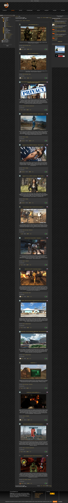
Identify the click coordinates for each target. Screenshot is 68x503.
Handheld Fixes (34, 362)
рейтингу (24, 20)
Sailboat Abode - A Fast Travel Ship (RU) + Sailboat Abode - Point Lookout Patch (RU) (34, 332)
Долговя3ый (23, 140)
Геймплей (29, 479)
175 (28, 483)
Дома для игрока (28, 323)
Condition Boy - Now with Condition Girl (34, 392)
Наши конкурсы (60, 16)
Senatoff (22, 483)
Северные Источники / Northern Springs (59, 31)
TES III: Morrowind (8, 35)
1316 (30, 140)
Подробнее (60, 501)
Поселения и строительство (30, 447)
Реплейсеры (30, 384)
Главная (5, 10)
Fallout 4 (7, 25)
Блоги (38, 10)
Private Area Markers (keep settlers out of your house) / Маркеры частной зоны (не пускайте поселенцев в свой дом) (33, 82)
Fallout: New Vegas (8, 26)
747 (30, 202)
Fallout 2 (6, 22)
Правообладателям (38, 494)
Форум (20, 10)
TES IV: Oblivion (8, 36)
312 (28, 451)
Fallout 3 (7, 24)
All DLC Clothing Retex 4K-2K (33, 24)
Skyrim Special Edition (8, 34)
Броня (30, 45)
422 (28, 327)
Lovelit (22, 233)
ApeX (22, 109)
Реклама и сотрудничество (39, 493)
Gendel (56, 29)
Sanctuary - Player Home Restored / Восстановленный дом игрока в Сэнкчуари (33, 301)
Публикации (29, 10)
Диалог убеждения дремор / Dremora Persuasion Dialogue (33, 455)
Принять (54, 501)
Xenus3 (22, 49)
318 (28, 296)
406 (30, 171)
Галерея (46, 10)
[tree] (7, 29)
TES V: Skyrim (7, 38)
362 (28, 109)
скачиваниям (28, 20)
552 (28, 388)
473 (28, 233)
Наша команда (37, 497)
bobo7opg (56, 37)
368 (28, 49)
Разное (54, 10)
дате (21, 20)
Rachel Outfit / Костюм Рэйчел (57, 27)
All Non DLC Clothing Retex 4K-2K (34, 53)
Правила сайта (37, 495)
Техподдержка (37, 496)
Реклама (63, 10)
